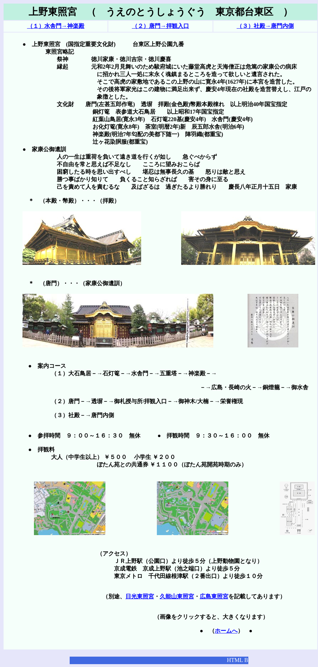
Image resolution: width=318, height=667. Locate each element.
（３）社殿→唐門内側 (265, 26)
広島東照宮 (214, 596)
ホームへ (226, 631)
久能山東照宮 (177, 596)
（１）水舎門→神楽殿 (55, 26)
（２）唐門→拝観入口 (160, 26)
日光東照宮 (139, 596)
